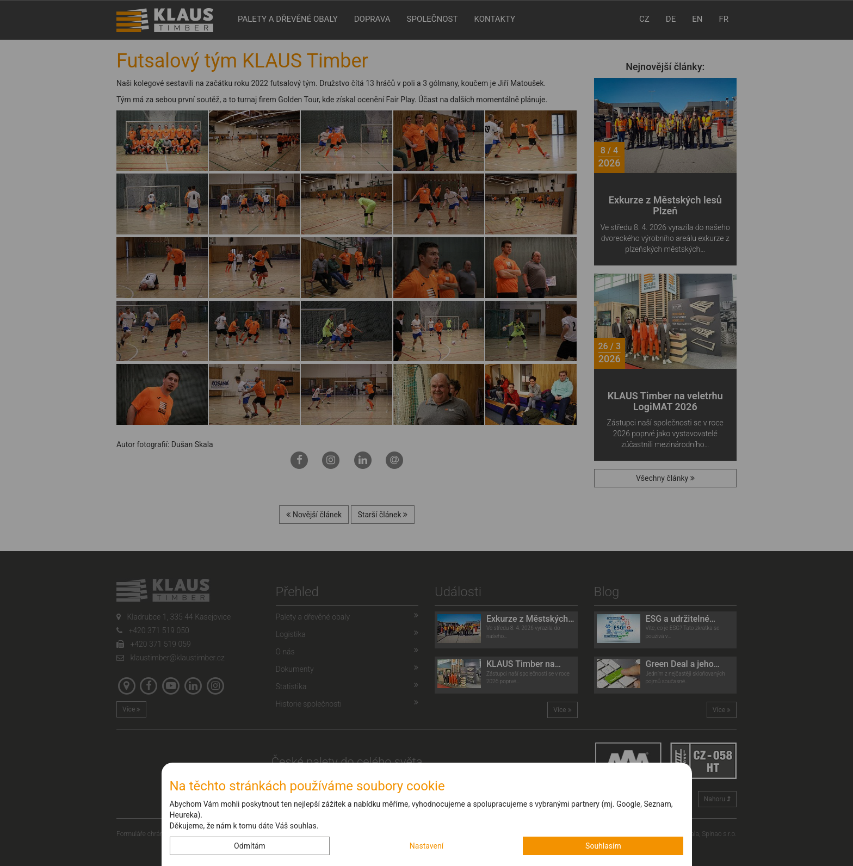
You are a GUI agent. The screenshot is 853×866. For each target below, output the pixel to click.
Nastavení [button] (426, 846)
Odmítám (249, 846)
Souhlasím (603, 846)
